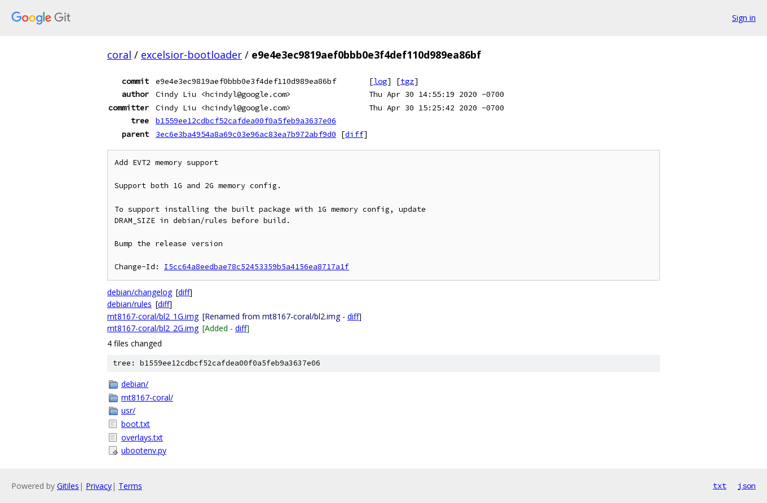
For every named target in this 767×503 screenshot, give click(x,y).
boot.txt (135, 424)
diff (354, 134)
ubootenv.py (143, 450)
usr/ (128, 410)
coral (119, 54)
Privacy (99, 485)
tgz (407, 81)
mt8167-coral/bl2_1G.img (153, 316)
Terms (130, 485)
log (380, 81)
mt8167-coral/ (147, 397)
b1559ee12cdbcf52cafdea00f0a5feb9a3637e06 (246, 120)
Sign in (744, 17)
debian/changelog (139, 292)
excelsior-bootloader (191, 54)
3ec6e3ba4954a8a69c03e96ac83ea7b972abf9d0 (246, 134)
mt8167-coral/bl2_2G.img (153, 328)
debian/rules (129, 304)
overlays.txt (142, 437)
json (747, 485)
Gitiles (68, 485)
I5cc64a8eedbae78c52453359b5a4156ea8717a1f (256, 266)
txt (719, 485)
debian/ (134, 384)
